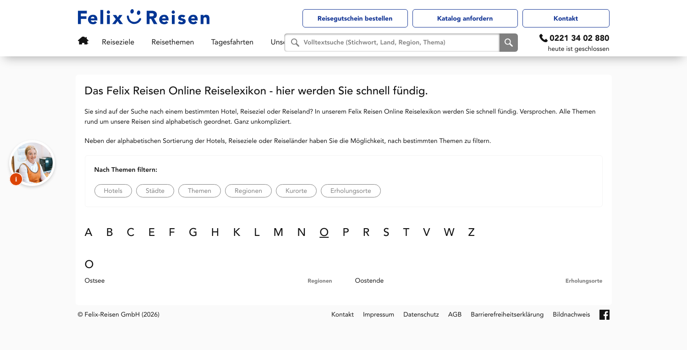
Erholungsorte (350, 191)
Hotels (113, 191)
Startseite (82, 40)
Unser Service (251, 42)
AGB (455, 314)
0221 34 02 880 (579, 38)
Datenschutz (421, 314)
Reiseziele (108, 42)
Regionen (248, 191)
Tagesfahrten (201, 42)
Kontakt (566, 18)
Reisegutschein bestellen (355, 18)
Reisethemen (152, 42)
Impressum (378, 314)
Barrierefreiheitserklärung (507, 314)
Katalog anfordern (465, 18)
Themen (199, 191)
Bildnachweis (571, 314)
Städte (155, 191)
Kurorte (296, 191)
